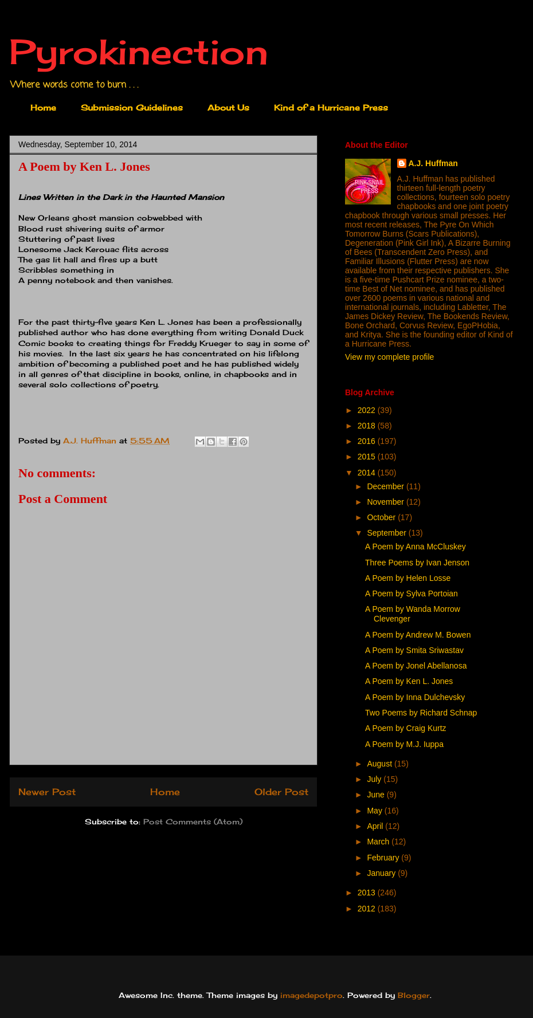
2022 (368, 410)
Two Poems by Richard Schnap (421, 712)
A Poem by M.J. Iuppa (404, 744)
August (380, 763)
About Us (228, 107)
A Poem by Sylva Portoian (411, 593)
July (375, 779)
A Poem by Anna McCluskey (415, 546)
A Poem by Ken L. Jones (409, 681)
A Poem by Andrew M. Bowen (418, 634)
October (382, 517)
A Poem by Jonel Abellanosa (416, 665)
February (384, 857)
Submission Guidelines (132, 107)
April (376, 826)
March (379, 841)
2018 (368, 425)
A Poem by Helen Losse (407, 578)
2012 (368, 908)
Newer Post (47, 792)
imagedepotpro (311, 995)
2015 (368, 456)
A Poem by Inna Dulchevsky (415, 697)
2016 (368, 441)
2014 (368, 472)
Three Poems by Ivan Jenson (417, 562)
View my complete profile (389, 356)
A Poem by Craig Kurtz (405, 728)
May (375, 810)
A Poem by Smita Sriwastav (414, 650)
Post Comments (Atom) (192, 821)
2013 (368, 892)
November (386, 501)
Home (43, 107)
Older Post (281, 792)
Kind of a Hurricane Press (331, 107)
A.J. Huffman (433, 163)
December (386, 486)
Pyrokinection (138, 51)
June (376, 794)
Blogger (414, 995)
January (382, 873)
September (387, 532)
